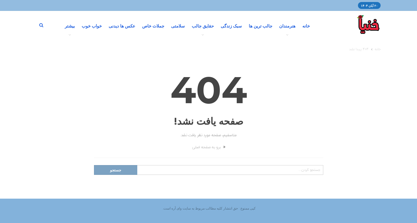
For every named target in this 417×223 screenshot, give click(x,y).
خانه (306, 26)
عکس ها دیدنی (122, 26)
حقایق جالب (203, 26)
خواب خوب (92, 26)
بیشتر (70, 26)
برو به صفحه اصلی (208, 147)
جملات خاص (153, 26)
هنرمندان (287, 26)
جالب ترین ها (260, 26)
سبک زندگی (231, 26)
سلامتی (178, 26)
